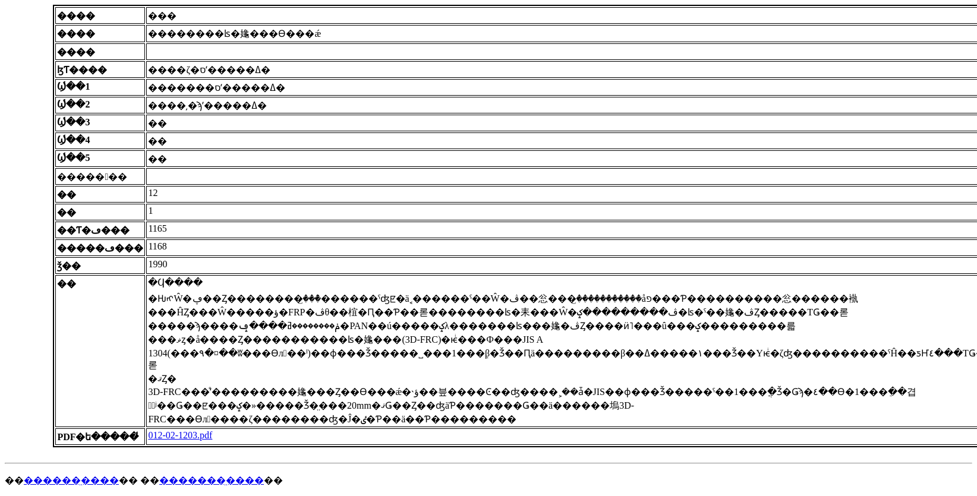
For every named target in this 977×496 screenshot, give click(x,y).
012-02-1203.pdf (180, 435)
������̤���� (71, 480)
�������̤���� (211, 480)
